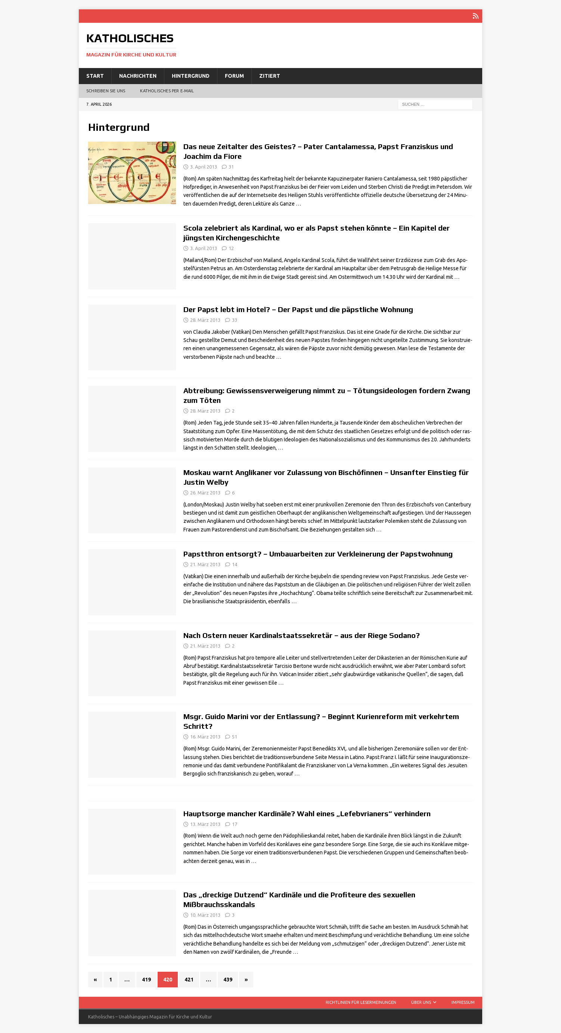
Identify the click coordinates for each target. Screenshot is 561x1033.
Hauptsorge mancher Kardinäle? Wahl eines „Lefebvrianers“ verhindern (307, 813)
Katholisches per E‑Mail (167, 90)
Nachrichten (137, 75)
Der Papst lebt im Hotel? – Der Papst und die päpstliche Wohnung (298, 309)
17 (234, 823)
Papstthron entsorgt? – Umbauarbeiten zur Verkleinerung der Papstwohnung (318, 553)
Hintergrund (191, 75)
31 (231, 166)
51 (234, 736)
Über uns (421, 1002)
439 (227, 979)
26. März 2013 (205, 492)
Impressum (463, 1002)
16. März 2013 (205, 736)
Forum (234, 75)
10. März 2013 (205, 914)
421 (189, 979)
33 (234, 319)
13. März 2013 (205, 823)
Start (95, 75)
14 (234, 564)
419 (146, 979)
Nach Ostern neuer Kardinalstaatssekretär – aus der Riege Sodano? (301, 634)
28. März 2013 (205, 319)
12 (231, 247)
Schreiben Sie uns (105, 90)
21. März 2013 (205, 564)
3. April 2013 (203, 166)
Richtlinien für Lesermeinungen (361, 1002)
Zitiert (269, 75)
